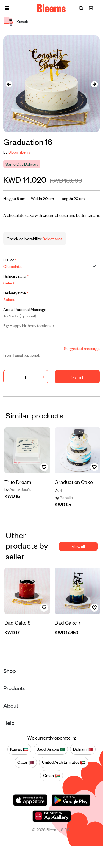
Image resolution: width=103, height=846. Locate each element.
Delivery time (15, 292)
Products (14, 688)
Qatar (25, 762)
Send (77, 376)
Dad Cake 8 (17, 622)
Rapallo (64, 497)
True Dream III (20, 481)
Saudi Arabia (51, 749)
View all (78, 546)
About (10, 705)
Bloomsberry (19, 152)
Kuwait (19, 749)
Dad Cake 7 (68, 622)
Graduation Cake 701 (74, 485)
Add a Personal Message (24, 309)
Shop (9, 670)
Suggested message (82, 348)
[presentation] (8, 83)
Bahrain (83, 749)
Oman (51, 775)
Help (9, 722)
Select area (52, 238)
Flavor (9, 259)
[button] (7, 8)
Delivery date (16, 276)
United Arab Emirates (64, 762)
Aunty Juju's (17, 489)
